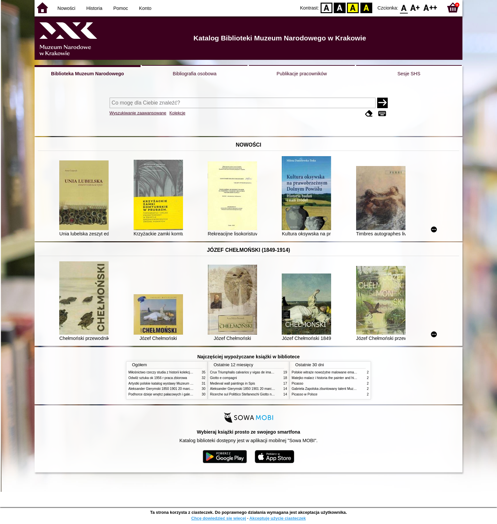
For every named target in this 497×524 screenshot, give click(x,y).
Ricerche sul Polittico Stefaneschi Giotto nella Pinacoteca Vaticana (259, 394)
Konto (145, 8)
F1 (415, 7)
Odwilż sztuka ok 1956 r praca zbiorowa (157, 378)
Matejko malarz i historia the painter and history (326, 378)
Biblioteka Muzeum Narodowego (87, 73)
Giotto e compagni (223, 378)
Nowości (66, 8)
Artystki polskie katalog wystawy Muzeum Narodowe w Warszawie (176, 383)
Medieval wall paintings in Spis (232, 383)
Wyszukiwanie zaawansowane (138, 112)
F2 (430, 7)
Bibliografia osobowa (195, 73)
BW (339, 7)
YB (353, 7)
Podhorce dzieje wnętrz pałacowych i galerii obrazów (167, 394)
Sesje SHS (408, 73)
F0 (404, 7)
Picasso (297, 383)
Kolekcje (177, 112)
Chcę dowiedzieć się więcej (218, 518)
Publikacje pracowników (301, 73)
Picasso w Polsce (304, 394)
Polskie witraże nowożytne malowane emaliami (326, 372)
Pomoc (120, 8)
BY (366, 7)
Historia (94, 8)
